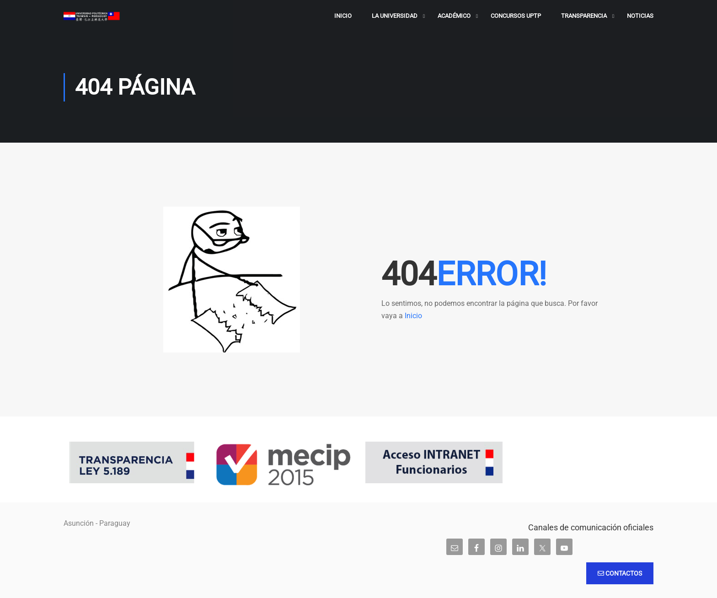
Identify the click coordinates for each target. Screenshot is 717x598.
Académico (454, 15)
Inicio (343, 15)
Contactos (620, 573)
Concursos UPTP (516, 15)
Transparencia (584, 15)
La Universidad (394, 15)
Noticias (640, 15)
